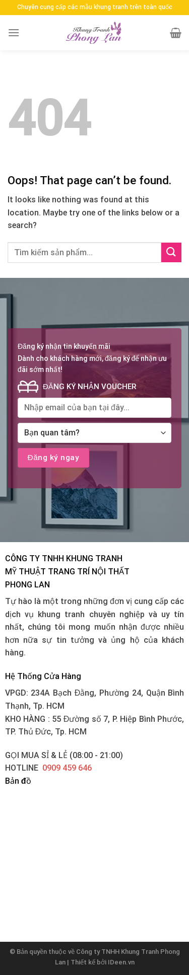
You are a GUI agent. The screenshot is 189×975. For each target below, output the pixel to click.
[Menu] (14, 32)
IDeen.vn (121, 962)
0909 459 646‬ (67, 768)
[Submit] (171, 252)
